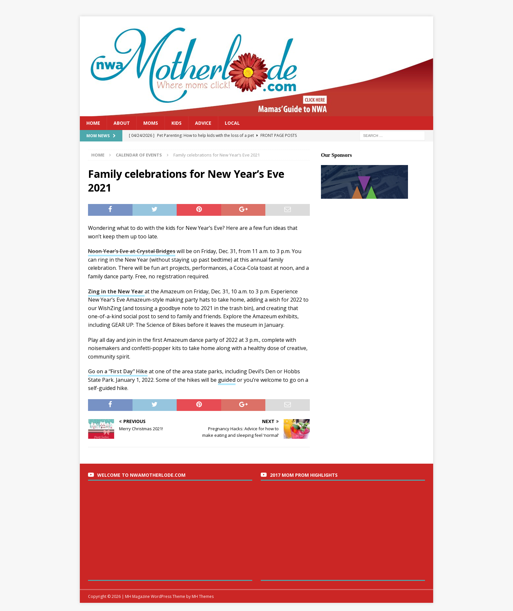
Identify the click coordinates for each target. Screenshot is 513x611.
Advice (203, 123)
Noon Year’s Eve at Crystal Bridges (131, 251)
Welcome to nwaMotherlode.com (141, 475)
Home (93, 123)
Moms (150, 123)
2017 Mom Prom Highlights (304, 475)
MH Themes (203, 596)
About (122, 123)
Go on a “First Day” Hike (118, 371)
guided (227, 379)
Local (232, 123)
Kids (176, 123)
